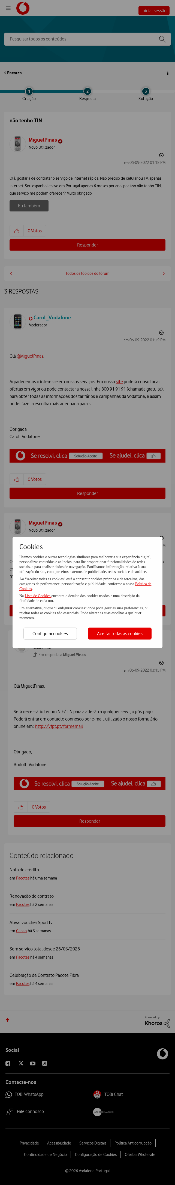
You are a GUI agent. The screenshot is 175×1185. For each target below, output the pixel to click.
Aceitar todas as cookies (120, 633)
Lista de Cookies (38, 596)
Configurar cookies (50, 633)
